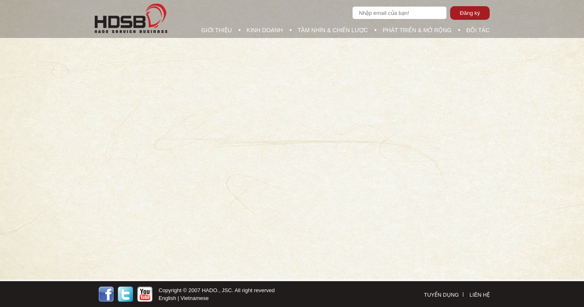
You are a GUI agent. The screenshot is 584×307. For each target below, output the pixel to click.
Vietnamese (194, 298)
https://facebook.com (106, 294)
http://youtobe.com (144, 294)
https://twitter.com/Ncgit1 (125, 294)
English (167, 298)
